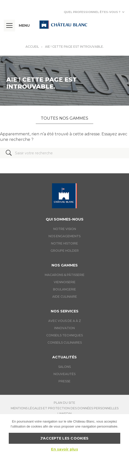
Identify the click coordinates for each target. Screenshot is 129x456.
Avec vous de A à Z (64, 321)
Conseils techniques (64, 335)
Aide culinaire (64, 296)
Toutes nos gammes (64, 118)
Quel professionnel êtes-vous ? (92, 12)
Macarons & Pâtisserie (64, 275)
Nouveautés (65, 374)
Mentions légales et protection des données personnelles (64, 408)
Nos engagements (64, 236)
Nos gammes (65, 265)
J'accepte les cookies (64, 438)
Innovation (64, 328)
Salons (64, 367)
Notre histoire (64, 243)
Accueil (32, 46)
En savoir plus (64, 449)
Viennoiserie (65, 282)
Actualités (64, 357)
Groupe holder (64, 250)
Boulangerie (64, 289)
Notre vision (64, 229)
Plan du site (64, 403)
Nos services (64, 311)
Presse (64, 381)
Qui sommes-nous (65, 219)
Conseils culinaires (65, 342)
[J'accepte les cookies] (122, 435)
